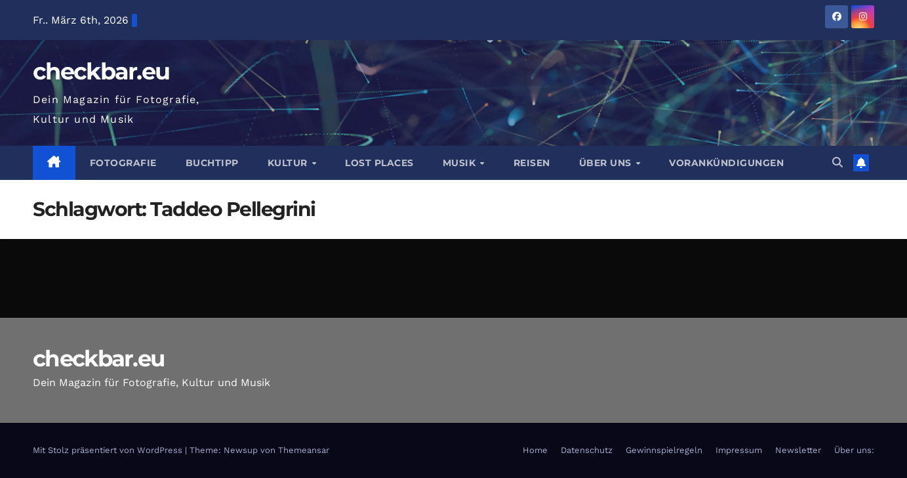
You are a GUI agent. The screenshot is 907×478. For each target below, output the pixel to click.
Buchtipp (212, 163)
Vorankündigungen (726, 163)
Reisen (532, 163)
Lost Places (379, 163)
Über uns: (854, 450)
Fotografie (123, 163)
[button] (837, 162)
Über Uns (607, 163)
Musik (461, 163)
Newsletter (798, 450)
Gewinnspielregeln (664, 450)
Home (535, 450)
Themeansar (303, 450)
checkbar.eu (101, 71)
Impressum (739, 450)
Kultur (289, 163)
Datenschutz (587, 450)
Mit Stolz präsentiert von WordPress (109, 450)
